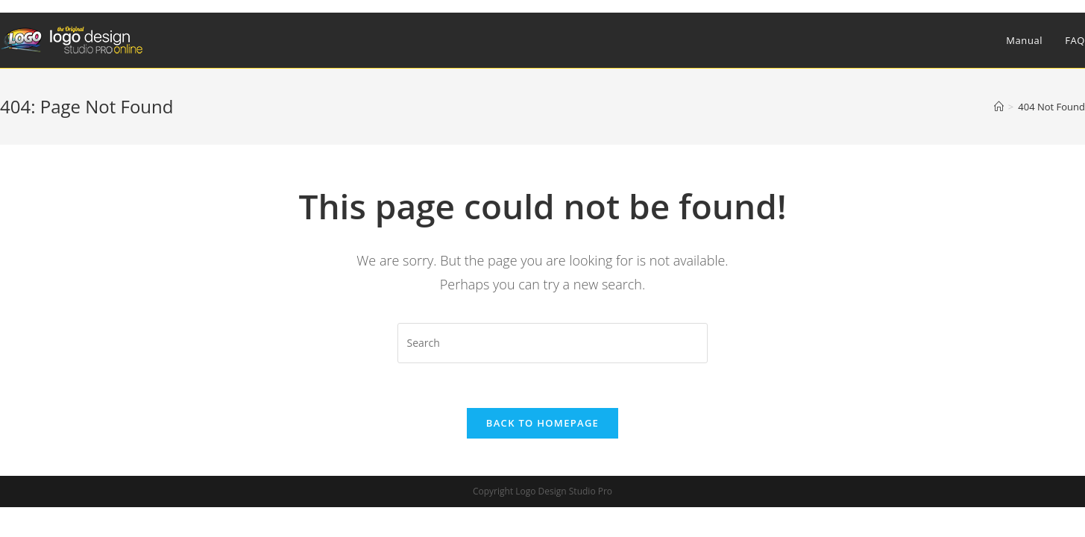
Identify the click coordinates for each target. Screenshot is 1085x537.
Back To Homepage (542, 423)
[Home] (999, 106)
